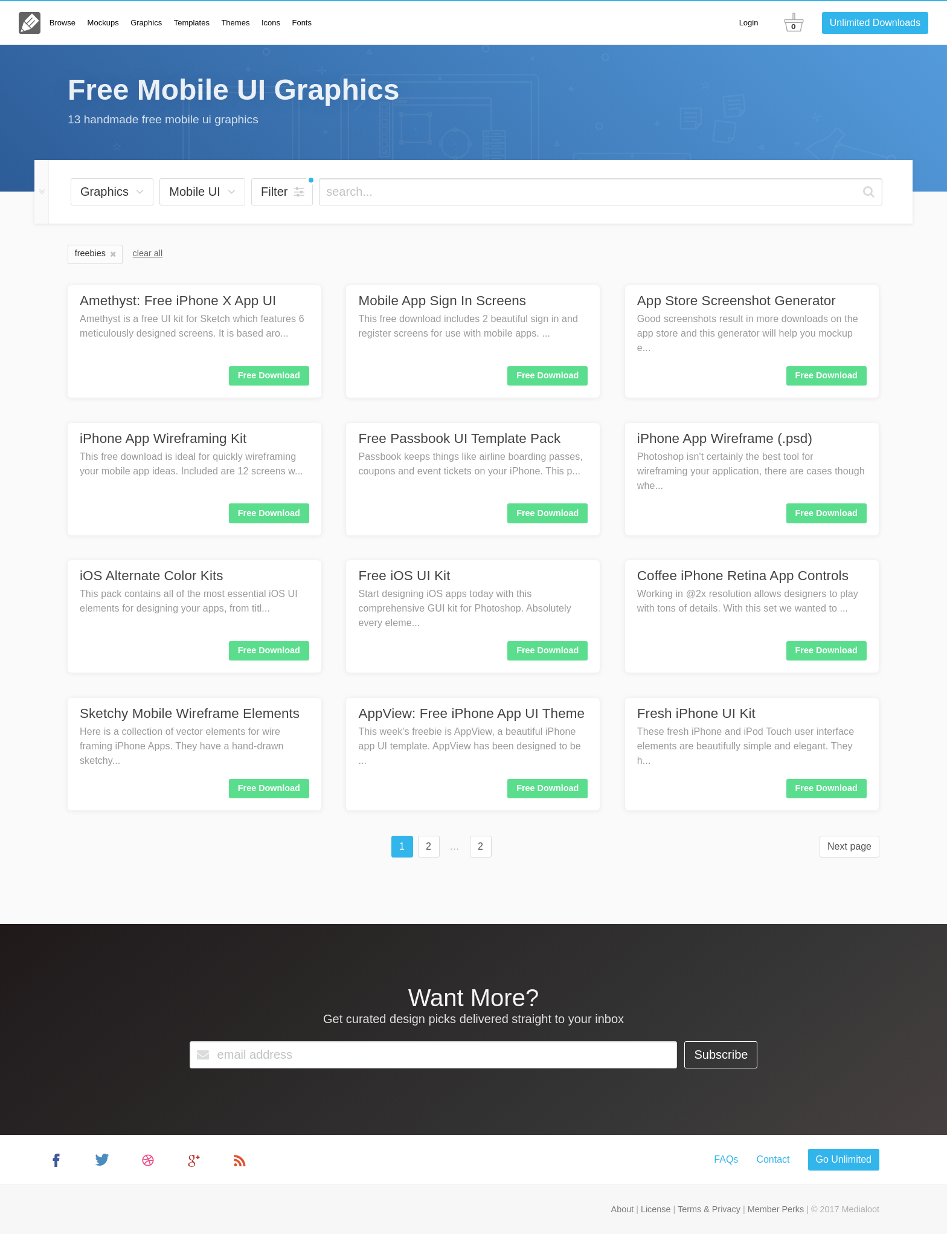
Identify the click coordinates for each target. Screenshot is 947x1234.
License (656, 1209)
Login (749, 22)
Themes (235, 22)
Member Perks (776, 1209)
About (622, 1209)
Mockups (103, 22)
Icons (271, 22)
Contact (772, 1159)
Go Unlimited (844, 1159)
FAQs (726, 1159)
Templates (192, 22)
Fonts (302, 22)
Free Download (269, 375)
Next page (849, 846)
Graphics (146, 22)
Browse (62, 22)
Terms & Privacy (709, 1209)
